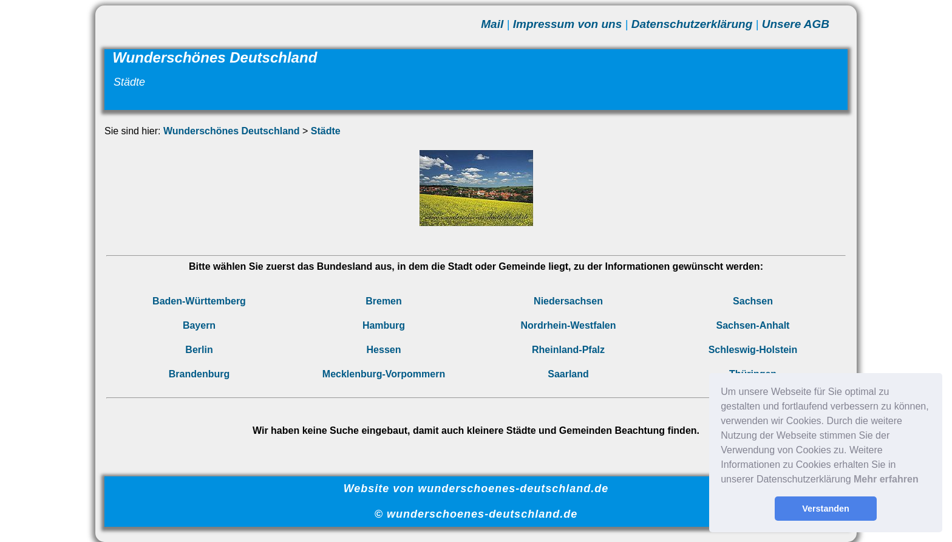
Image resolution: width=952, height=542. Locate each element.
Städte (326, 131)
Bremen (383, 301)
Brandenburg (199, 374)
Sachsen (753, 301)
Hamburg (383, 325)
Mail (492, 24)
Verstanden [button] (825, 508)
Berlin (198, 350)
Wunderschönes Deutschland (231, 131)
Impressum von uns (567, 24)
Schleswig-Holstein (753, 350)
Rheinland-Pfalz (568, 350)
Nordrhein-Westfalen (568, 325)
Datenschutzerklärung (692, 24)
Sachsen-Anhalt (753, 325)
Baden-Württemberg (199, 301)
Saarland (568, 374)
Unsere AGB (795, 24)
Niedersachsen (568, 301)
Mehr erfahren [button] (886, 479)
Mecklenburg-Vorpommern (383, 374)
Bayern (199, 325)
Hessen (384, 350)
